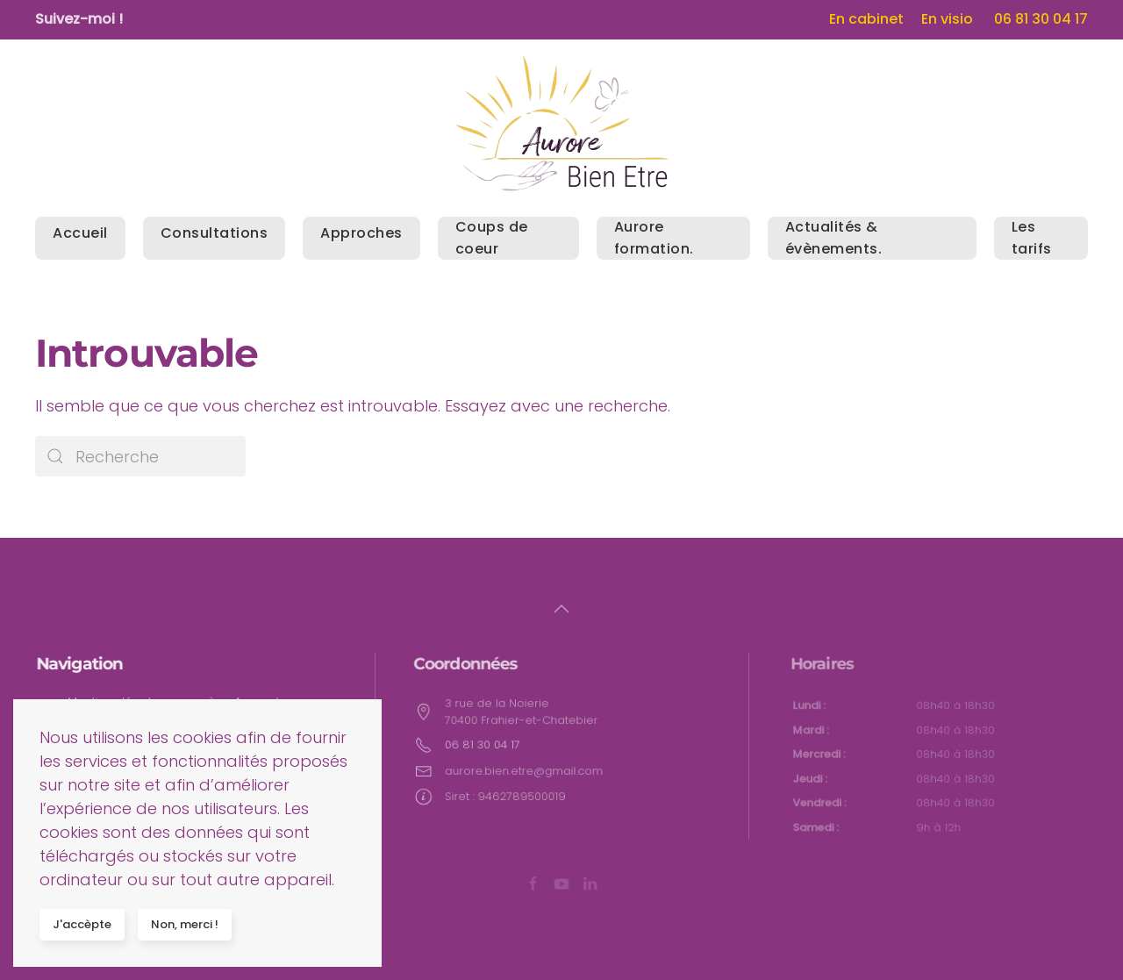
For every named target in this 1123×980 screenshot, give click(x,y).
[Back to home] (561, 123)
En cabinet (866, 19)
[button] (561, 609)
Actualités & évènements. (834, 238)
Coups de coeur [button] (491, 238)
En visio (947, 19)
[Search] (140, 456)
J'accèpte (82, 924)
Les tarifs (1032, 238)
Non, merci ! (184, 924)
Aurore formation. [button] (654, 238)
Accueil (80, 233)
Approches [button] (361, 233)
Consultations (214, 233)
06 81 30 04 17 (1041, 19)
